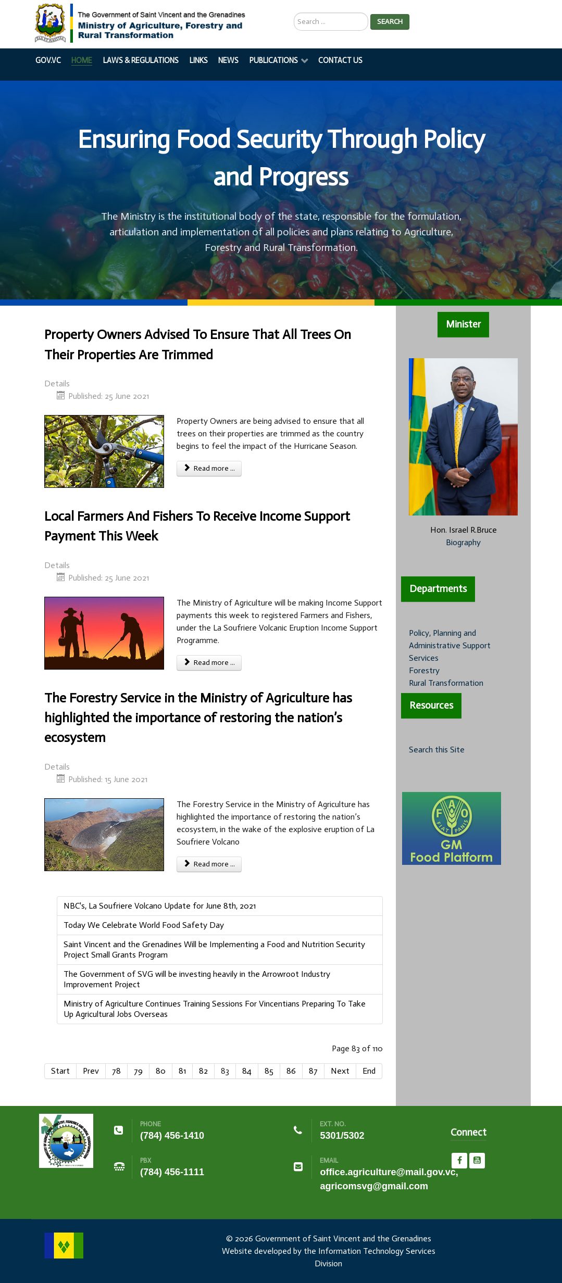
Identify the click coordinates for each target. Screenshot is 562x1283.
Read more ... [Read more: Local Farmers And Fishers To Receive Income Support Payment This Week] (209, 662)
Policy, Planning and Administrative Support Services (450, 645)
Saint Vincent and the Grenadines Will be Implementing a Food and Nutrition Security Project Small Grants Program (214, 949)
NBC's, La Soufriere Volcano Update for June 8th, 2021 (160, 906)
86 (291, 1071)
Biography (463, 542)
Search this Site (437, 749)
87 (313, 1071)
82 (203, 1071)
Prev (91, 1071)
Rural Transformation (446, 683)
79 (138, 1071)
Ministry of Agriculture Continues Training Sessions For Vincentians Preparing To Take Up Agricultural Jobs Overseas (215, 1009)
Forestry (424, 670)
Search (390, 21)
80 (161, 1071)
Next (340, 1071)
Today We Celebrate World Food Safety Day (144, 925)
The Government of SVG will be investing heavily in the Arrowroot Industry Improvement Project (197, 979)
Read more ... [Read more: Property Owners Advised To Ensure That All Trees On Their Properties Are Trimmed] (209, 468)
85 (269, 1071)
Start (60, 1071)
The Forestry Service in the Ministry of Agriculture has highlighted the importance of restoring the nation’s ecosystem (198, 718)
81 (182, 1071)
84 (247, 1071)
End (369, 1071)
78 (116, 1071)
